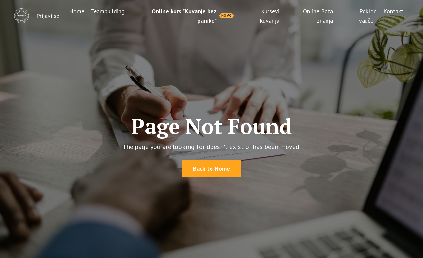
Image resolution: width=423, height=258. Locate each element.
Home (76, 11)
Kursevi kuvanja (269, 15)
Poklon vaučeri (368, 15)
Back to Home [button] (211, 168)
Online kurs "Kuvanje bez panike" (184, 15)
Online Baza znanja (318, 15)
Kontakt (393, 11)
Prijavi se (47, 15)
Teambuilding (108, 11)
